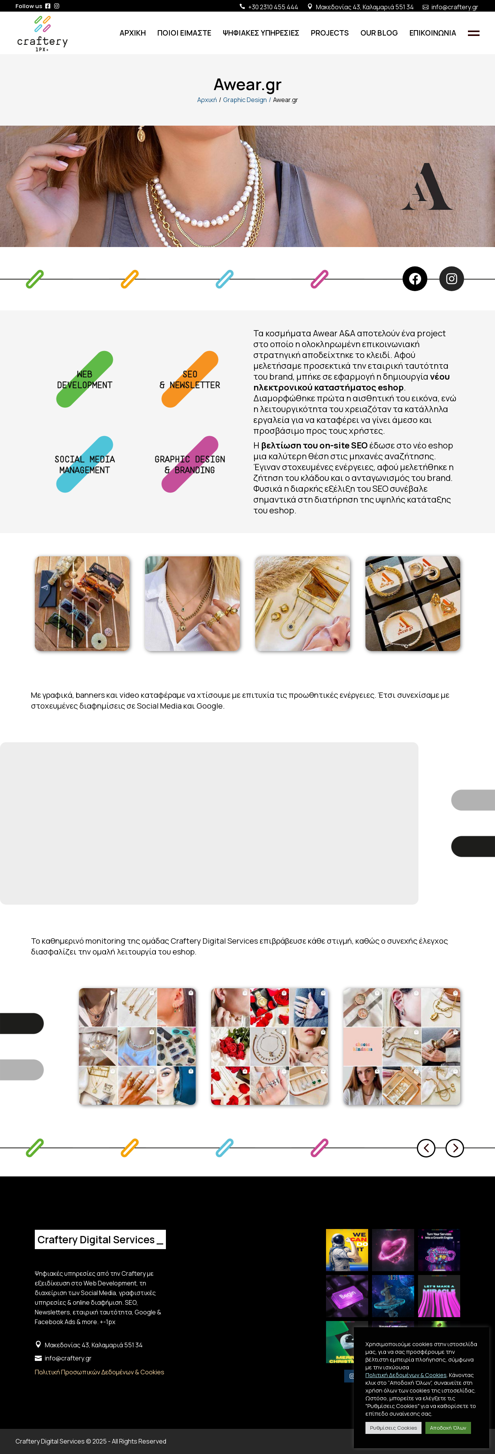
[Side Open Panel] (474, 33)
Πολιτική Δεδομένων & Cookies (406, 1374)
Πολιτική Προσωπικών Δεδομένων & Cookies (99, 1372)
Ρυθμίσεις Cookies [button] (393, 1427)
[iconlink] (47, 6)
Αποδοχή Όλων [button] (448, 1427)
